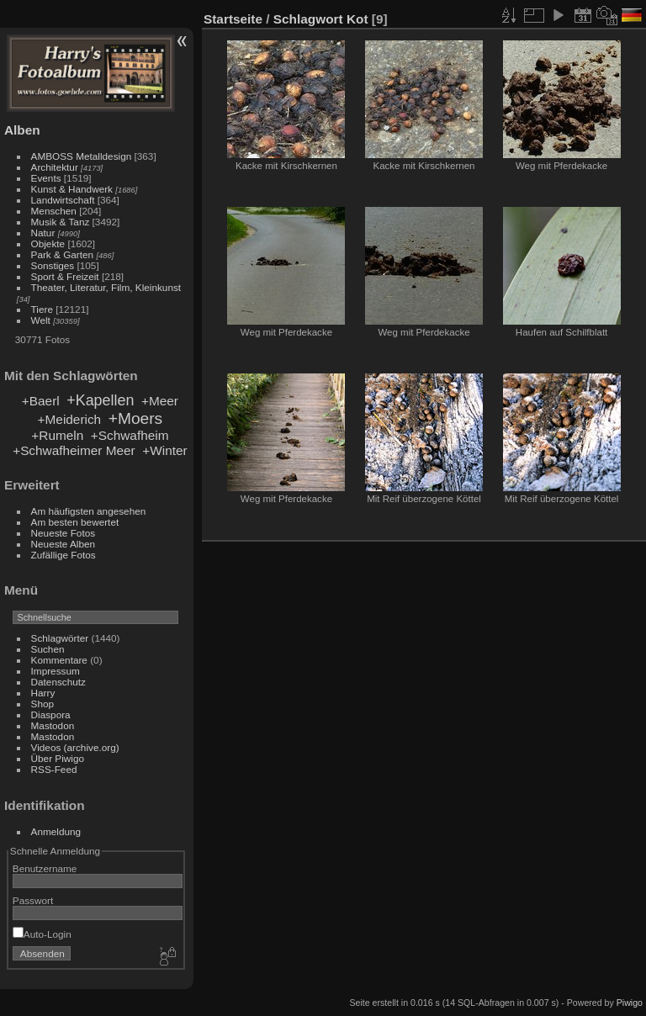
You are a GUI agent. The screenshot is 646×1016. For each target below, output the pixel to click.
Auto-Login (42, 934)
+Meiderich (70, 419)
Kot (357, 19)
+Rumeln (57, 435)
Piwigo (630, 1002)
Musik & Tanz (60, 221)
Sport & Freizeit (65, 276)
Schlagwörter (60, 637)
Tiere (42, 309)
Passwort (33, 900)
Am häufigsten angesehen (88, 510)
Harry (43, 692)
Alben (22, 130)
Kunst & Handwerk (72, 188)
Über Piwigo (57, 758)
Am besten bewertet (75, 521)
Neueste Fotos (63, 532)
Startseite (233, 19)
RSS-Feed (54, 769)
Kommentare (59, 659)
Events (46, 177)
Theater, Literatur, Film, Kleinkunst (106, 287)
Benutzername (45, 868)
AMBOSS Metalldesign (81, 156)
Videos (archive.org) (75, 747)
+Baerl (41, 401)
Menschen (54, 210)
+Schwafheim (130, 435)
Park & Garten (62, 254)
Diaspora (51, 714)
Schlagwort (308, 19)
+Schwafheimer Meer (74, 450)
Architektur (54, 166)
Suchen (48, 648)
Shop (42, 703)
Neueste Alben (63, 543)
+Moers (136, 418)
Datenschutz (58, 681)
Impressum (55, 670)
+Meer (159, 401)
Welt (40, 320)
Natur (43, 232)
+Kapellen (100, 400)
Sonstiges (53, 265)
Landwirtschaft (63, 199)
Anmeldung (56, 831)
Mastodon (53, 725)
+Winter (164, 450)
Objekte (48, 243)
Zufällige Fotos (63, 554)
